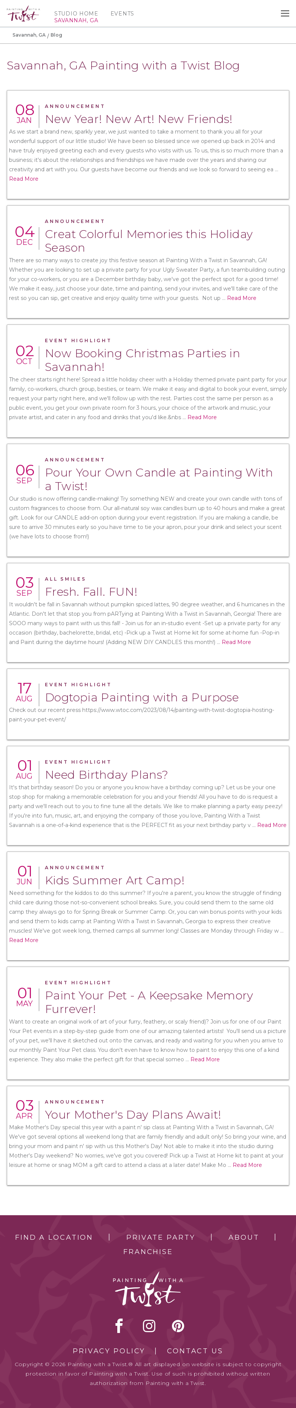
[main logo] (23, 8)
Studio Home (76, 13)
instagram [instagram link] (149, 1326)
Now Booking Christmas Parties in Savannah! (142, 360)
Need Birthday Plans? (107, 775)
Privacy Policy (109, 1351)
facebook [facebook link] (119, 1326)
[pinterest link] (178, 1326)
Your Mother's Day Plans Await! (133, 1115)
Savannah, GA (29, 35)
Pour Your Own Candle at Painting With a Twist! (159, 479)
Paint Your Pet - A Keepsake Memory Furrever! (149, 1002)
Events (122, 13)
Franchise (148, 1252)
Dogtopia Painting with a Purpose (142, 697)
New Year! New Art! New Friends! (139, 119)
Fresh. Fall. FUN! (91, 592)
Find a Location (54, 1237)
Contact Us (195, 1351)
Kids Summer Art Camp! (114, 880)
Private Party (160, 1237)
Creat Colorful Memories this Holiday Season (149, 241)
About (244, 1237)
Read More (23, 178)
